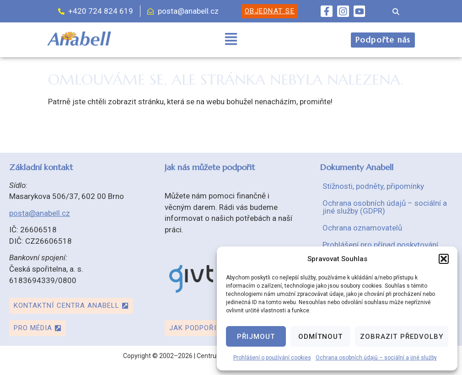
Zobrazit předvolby (401, 336)
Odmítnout (320, 336)
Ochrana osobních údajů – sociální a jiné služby (376, 357)
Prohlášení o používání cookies (272, 357)
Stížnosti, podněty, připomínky (373, 186)
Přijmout (256, 336)
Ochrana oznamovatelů (362, 227)
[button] (443, 258)
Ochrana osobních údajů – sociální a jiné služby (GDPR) (384, 206)
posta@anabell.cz (39, 213)
